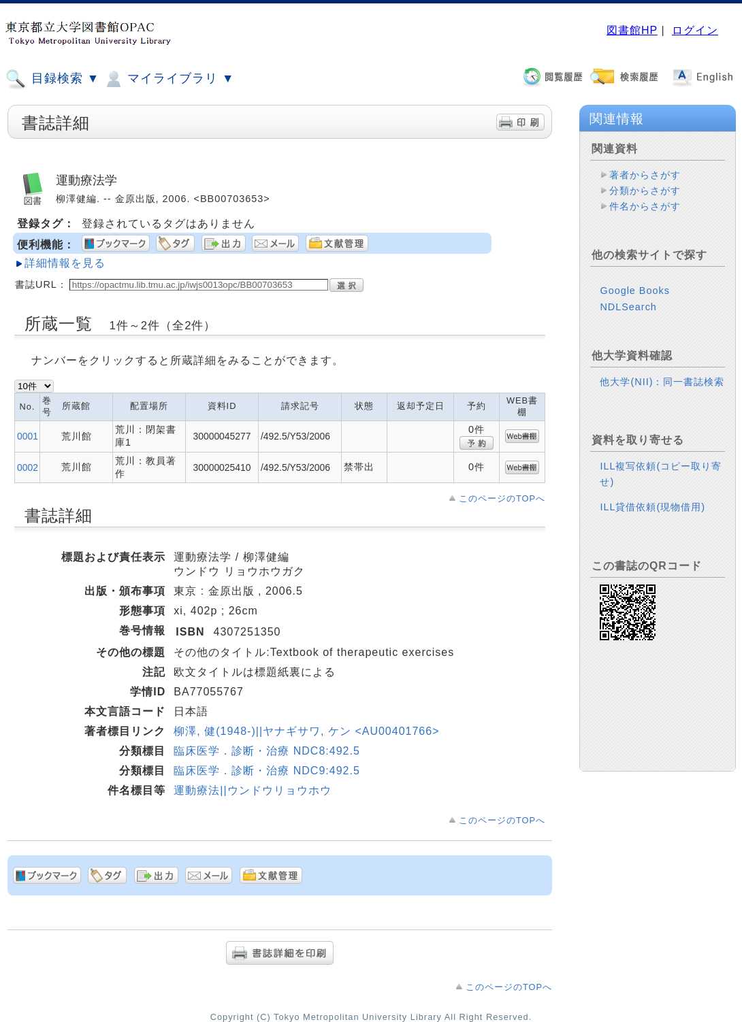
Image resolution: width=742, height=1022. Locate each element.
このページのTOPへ (502, 498)
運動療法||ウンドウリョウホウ (252, 790)
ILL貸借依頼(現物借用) (652, 506)
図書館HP (632, 30)
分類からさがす (645, 190)
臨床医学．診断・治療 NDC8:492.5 (267, 751)
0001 (27, 436)
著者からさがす (645, 174)
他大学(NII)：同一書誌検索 (662, 381)
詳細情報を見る (65, 263)
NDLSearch (628, 306)
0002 (27, 467)
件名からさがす (645, 206)
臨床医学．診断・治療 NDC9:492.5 (267, 770)
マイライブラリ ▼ (168, 79)
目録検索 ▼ (52, 79)
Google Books (634, 290)
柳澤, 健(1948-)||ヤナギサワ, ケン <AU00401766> (306, 731)
